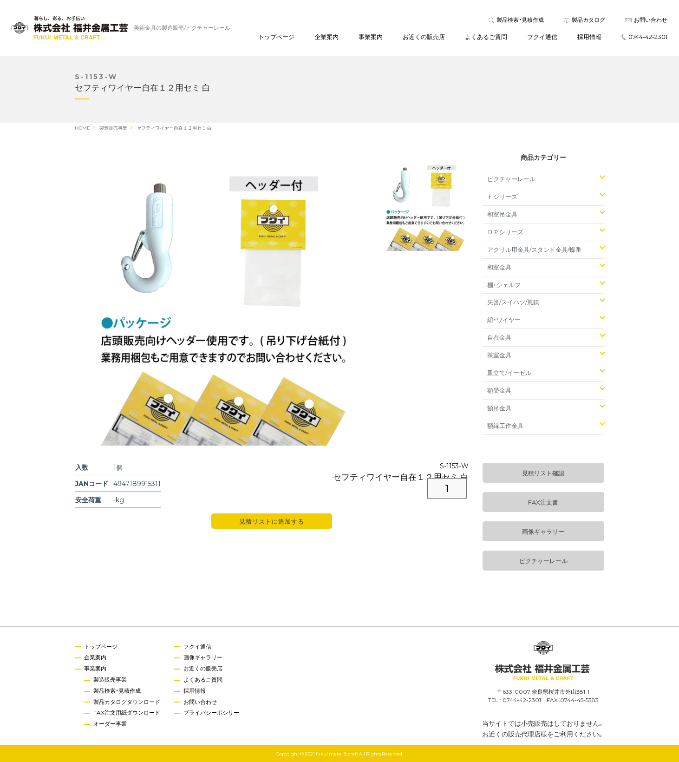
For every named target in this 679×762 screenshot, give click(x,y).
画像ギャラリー (543, 531)
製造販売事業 (110, 679)
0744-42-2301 (644, 36)
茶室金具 (499, 354)
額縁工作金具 (505, 425)
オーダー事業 (110, 723)
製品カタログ (584, 19)
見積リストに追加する (271, 521)
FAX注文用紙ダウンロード (126, 712)
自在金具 (499, 337)
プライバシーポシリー (211, 712)
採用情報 (589, 36)
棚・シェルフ (504, 284)
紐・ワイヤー (504, 319)
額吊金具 (499, 407)
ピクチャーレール (511, 178)
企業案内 (326, 36)
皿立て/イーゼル (509, 372)
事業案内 (371, 36)
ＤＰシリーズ (505, 231)
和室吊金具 (502, 214)
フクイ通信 (542, 36)
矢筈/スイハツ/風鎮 (513, 301)
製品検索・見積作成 (516, 19)
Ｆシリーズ (502, 196)
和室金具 (499, 267)
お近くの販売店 (424, 36)
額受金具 (499, 390)
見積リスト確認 (543, 472)
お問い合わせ (646, 19)
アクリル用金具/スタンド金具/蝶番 (534, 249)
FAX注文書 (543, 502)
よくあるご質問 (486, 36)
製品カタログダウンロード (126, 701)
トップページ (276, 36)
